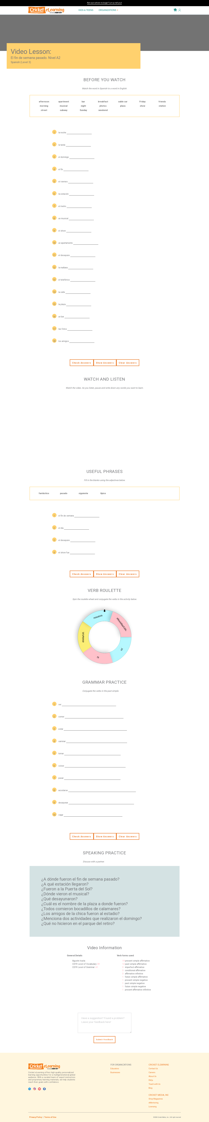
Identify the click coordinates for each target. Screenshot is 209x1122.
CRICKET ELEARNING (159, 1064)
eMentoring (153, 1103)
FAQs (151, 1080)
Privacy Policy (35, 1117)
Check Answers (81, 363)
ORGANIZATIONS (108, 10)
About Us (152, 1076)
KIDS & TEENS (86, 10)
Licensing (153, 1107)
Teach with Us (154, 1084)
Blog (150, 1088)
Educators (114, 1068)
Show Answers (105, 363)
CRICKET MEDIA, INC (159, 1095)
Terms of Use (50, 1117)
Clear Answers (128, 363)
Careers (152, 1072)
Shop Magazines (156, 1099)
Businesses (115, 1072)
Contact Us (153, 1068)
